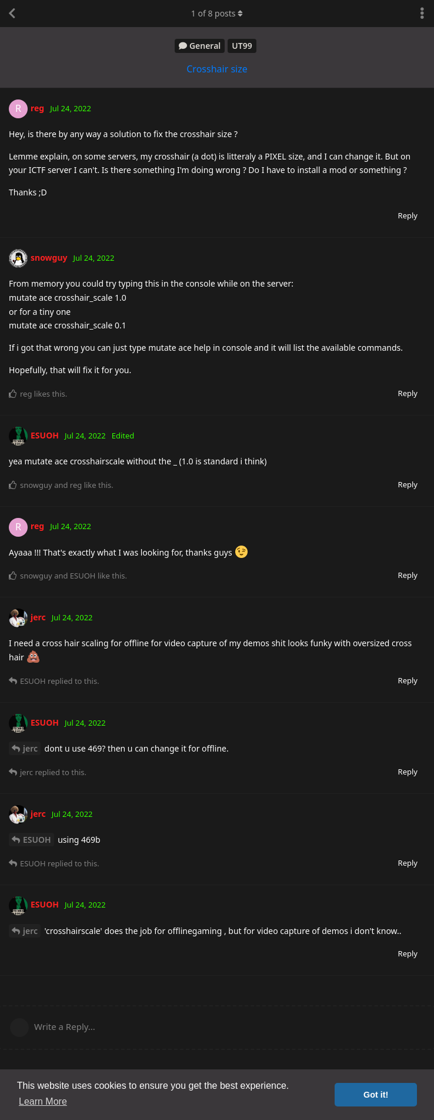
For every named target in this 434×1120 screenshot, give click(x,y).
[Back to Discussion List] (12, 13)
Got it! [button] (375, 1094)
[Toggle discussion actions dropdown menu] (422, 13)
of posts (217, 13)
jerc (30, 748)
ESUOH (37, 839)
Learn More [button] (43, 1101)
